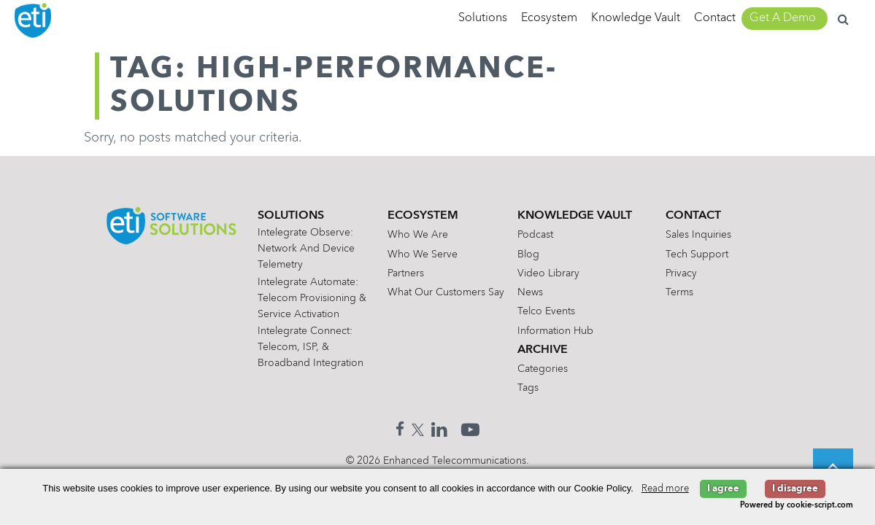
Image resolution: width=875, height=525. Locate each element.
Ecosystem (549, 18)
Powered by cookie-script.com (796, 506)
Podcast (535, 235)
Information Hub (555, 331)
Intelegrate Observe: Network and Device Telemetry (306, 249)
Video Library (548, 273)
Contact (715, 18)
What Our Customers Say (446, 292)
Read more (665, 489)
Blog (528, 254)
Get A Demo (782, 18)
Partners (406, 273)
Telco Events (546, 311)
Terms (679, 292)
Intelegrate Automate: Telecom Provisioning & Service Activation (312, 298)
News (530, 292)
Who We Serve (423, 254)
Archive (542, 350)
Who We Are (418, 235)
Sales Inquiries (698, 235)
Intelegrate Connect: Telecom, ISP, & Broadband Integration (310, 347)
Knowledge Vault (635, 18)
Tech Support (697, 254)
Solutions (482, 18)
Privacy (681, 273)
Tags (528, 388)
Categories (542, 369)
